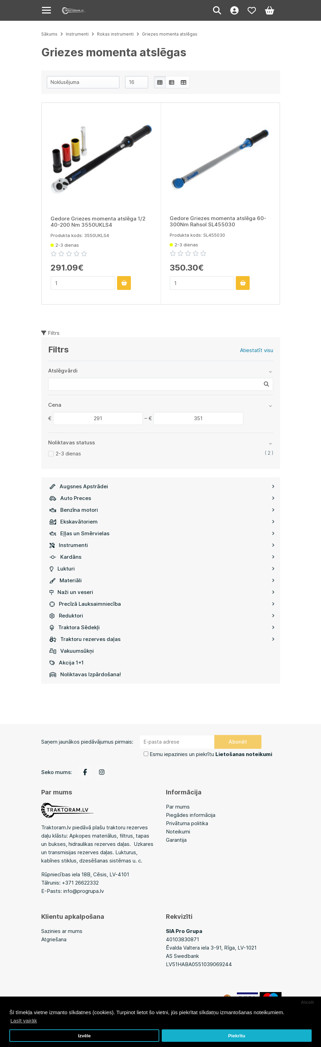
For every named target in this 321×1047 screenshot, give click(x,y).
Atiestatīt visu (256, 350)
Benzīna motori (162, 510)
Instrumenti (162, 545)
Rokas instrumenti (115, 34)
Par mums (178, 806)
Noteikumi (178, 831)
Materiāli (162, 580)
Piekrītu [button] (237, 1035)
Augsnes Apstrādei (162, 486)
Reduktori (162, 615)
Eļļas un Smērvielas (162, 533)
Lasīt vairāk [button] (23, 1021)
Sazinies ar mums (61, 931)
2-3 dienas (68, 453)
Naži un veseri (162, 592)
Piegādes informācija (190, 815)
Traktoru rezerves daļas (162, 639)
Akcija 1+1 (67, 662)
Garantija (176, 840)
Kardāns (162, 557)
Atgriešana (53, 939)
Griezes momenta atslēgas (169, 34)
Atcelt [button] (307, 1002)
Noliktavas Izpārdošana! (85, 674)
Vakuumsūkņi (72, 651)
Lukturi (162, 568)
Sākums (49, 34)
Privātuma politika (187, 823)
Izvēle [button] (84, 1035)
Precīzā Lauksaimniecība (162, 604)
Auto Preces (162, 498)
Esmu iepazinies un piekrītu (211, 754)
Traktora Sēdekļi (162, 627)
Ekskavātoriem (162, 521)
